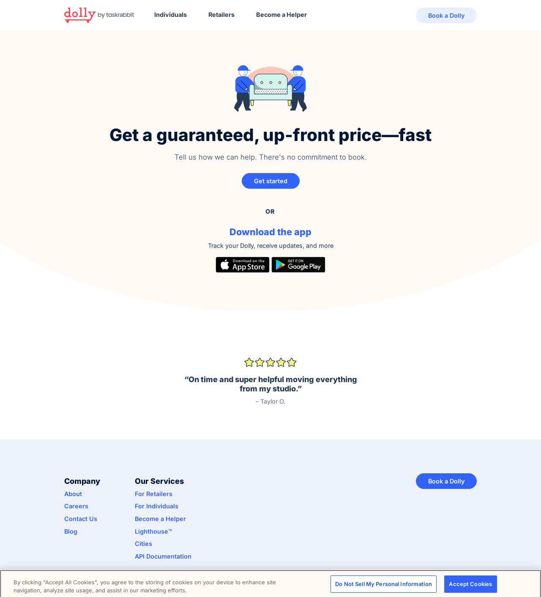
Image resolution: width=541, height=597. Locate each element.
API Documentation (163, 556)
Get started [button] (270, 181)
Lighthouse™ (153, 531)
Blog (70, 531)
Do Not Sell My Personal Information (383, 585)
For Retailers (153, 493)
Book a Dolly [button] (446, 15)
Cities (143, 543)
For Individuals (156, 506)
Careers (76, 506)
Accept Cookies (470, 585)
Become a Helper (281, 14)
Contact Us (80, 518)
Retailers (221, 14)
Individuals (170, 14)
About (73, 493)
